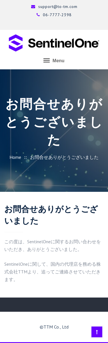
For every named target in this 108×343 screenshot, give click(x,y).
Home (15, 157)
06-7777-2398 (54, 14)
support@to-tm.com (54, 6)
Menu (53, 60)
